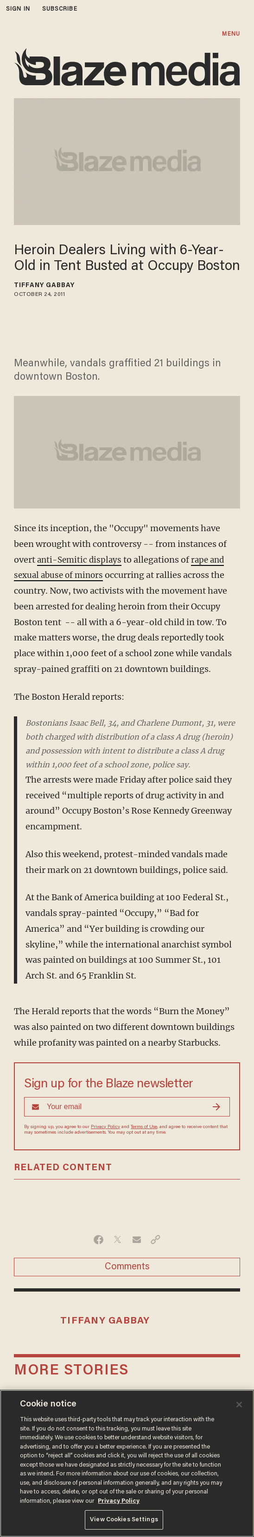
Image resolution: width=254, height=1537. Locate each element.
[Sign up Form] (127, 1107)
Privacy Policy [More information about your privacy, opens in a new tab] (119, 1501)
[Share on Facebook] (98, 1239)
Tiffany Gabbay (44, 285)
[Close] (239, 1404)
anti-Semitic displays (81, 559)
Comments (127, 1267)
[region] (127, 1463)
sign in (18, 9)
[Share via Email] (136, 1239)
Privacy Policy (105, 1127)
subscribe (59, 9)
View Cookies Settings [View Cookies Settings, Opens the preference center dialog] (124, 1520)
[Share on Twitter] (117, 1239)
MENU (231, 34)
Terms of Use (144, 1127)
